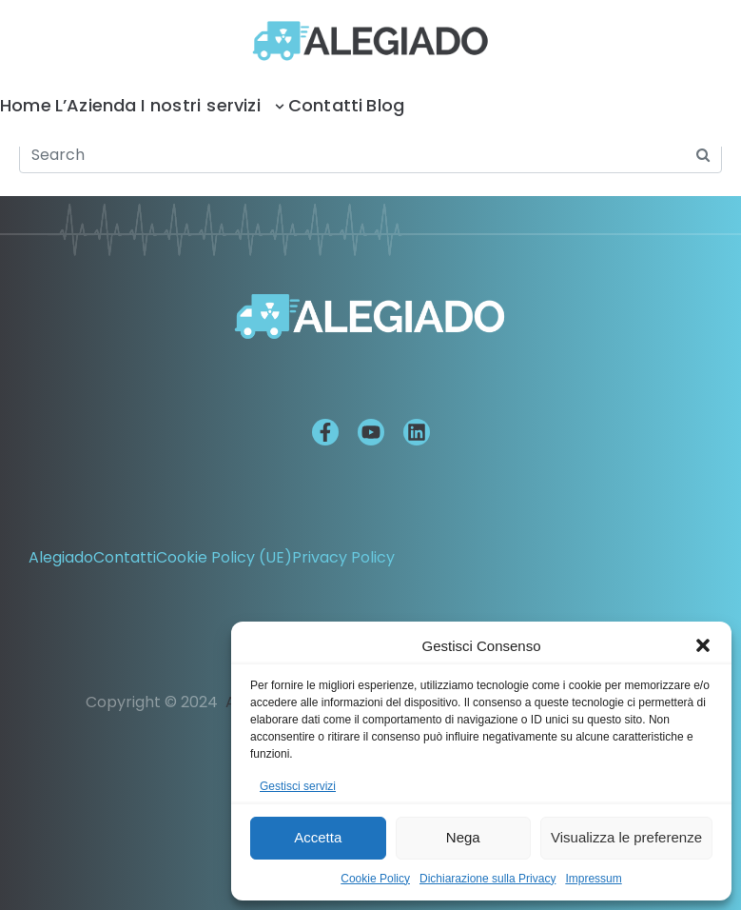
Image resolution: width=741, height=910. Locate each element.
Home (25, 105)
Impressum (593, 878)
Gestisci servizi (298, 786)
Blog (385, 105)
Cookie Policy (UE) (224, 557)
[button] (702, 645)
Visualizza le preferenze (626, 837)
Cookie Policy (375, 878)
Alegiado (61, 557)
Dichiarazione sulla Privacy (487, 878)
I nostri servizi (212, 105)
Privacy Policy (343, 557)
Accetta (317, 837)
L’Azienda (96, 105)
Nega (463, 837)
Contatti (325, 105)
